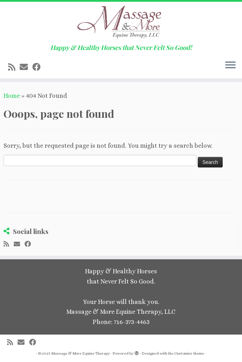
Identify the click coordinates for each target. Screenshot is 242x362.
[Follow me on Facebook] (38, 67)
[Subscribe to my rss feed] (14, 67)
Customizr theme (189, 353)
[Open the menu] (230, 66)
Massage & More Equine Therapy (80, 353)
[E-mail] (26, 67)
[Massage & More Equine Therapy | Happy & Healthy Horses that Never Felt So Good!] (121, 22)
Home (12, 95)
